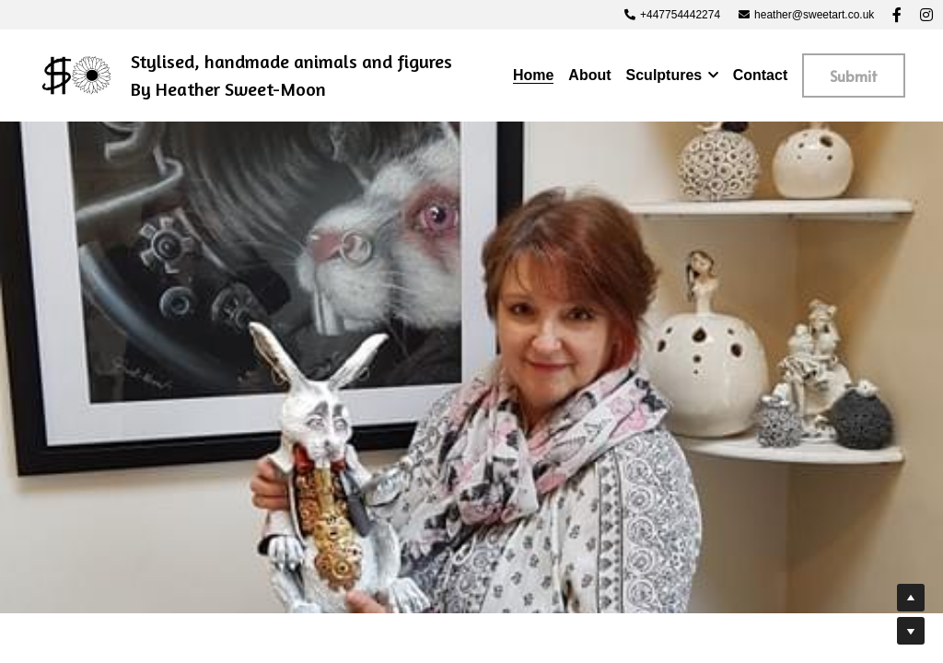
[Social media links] (897, 14)
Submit (854, 75)
